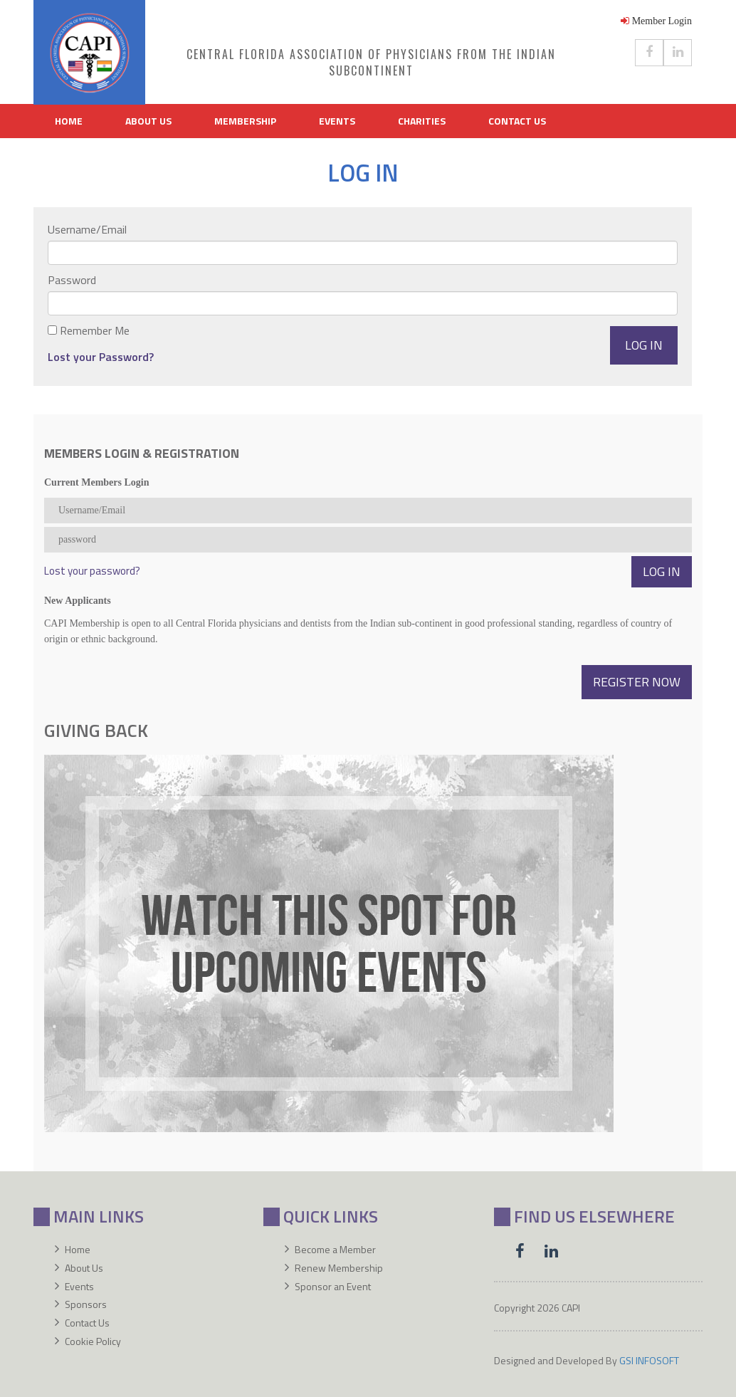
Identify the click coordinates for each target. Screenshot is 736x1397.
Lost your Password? (101, 356)
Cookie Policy (93, 1341)
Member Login (656, 21)
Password (72, 280)
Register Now (636, 681)
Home (69, 120)
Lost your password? (92, 571)
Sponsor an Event (333, 1286)
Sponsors (86, 1304)
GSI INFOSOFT (649, 1360)
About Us (148, 120)
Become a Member (335, 1249)
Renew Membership (339, 1267)
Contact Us (517, 120)
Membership (245, 120)
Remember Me (95, 330)
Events (337, 120)
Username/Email (87, 229)
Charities (422, 120)
